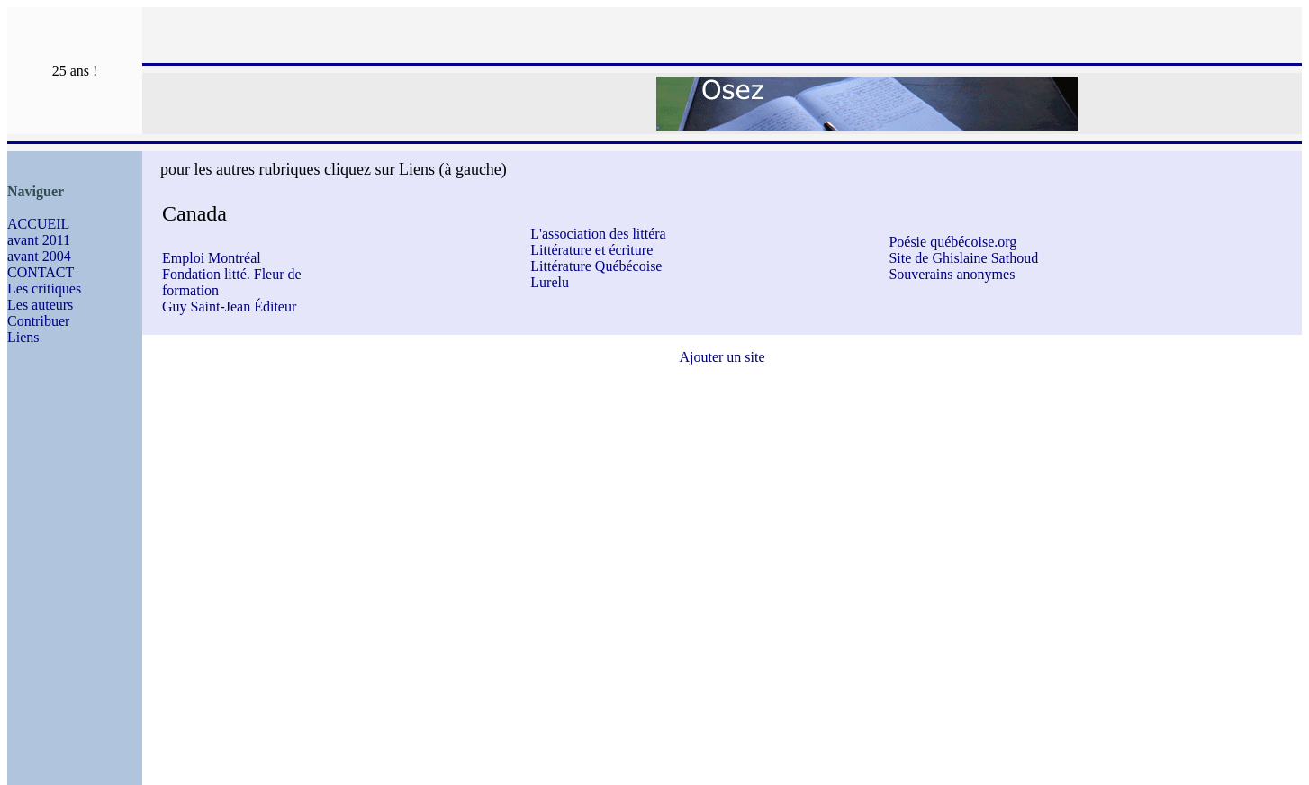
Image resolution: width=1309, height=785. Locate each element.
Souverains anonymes (952, 274)
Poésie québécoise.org (952, 241)
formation (190, 290)
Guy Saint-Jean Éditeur (229, 306)
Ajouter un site (721, 357)
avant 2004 (39, 256)
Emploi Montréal (211, 258)
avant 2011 (38, 240)
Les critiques (44, 288)
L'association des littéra (597, 233)
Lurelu (549, 282)
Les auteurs (40, 304)
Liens (23, 337)
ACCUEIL (38, 223)
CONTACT (40, 272)
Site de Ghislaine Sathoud (963, 258)
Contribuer (38, 321)
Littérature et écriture (591, 249)
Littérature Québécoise (596, 266)
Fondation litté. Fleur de (232, 274)
